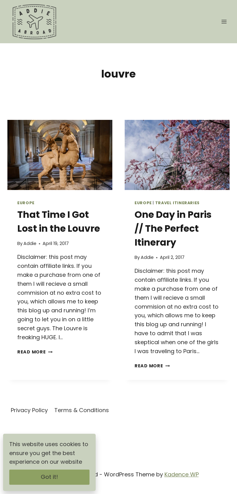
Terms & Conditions (81, 410)
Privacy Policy (29, 410)
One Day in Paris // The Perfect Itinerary (173, 228)
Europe (26, 202)
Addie (29, 243)
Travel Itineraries (177, 202)
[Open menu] (224, 21)
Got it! (49, 477)
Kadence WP (181, 474)
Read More (34, 352)
